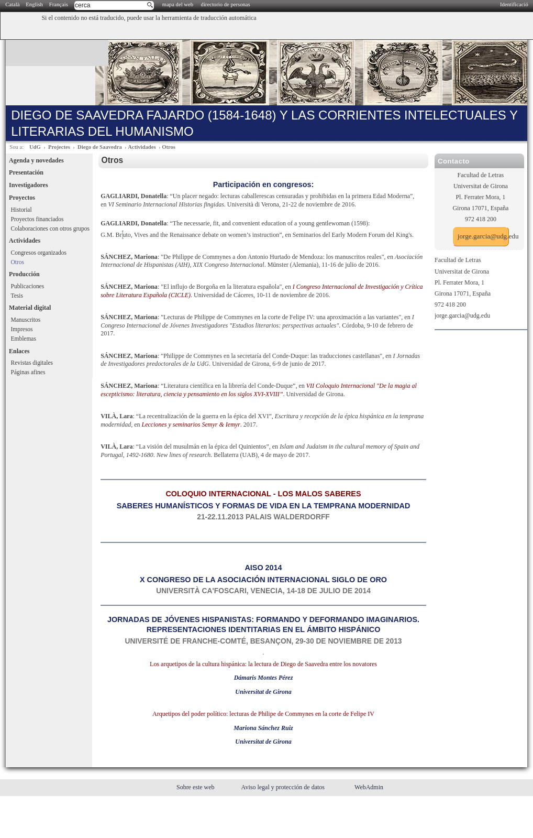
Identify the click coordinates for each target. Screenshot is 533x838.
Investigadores (28, 185)
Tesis (17, 295)
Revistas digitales (32, 363)
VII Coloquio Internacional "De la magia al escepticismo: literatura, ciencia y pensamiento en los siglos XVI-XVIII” (259, 390)
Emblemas (23, 338)
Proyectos (22, 197)
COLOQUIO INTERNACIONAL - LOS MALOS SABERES (263, 493)
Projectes (59, 147)
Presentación (26, 172)
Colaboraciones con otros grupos (50, 228)
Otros (168, 147)
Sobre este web (196, 787)
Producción (24, 274)
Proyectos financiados (37, 219)
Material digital (30, 307)
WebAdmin (368, 787)
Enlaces (19, 351)
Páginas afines (28, 372)
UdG (35, 147)
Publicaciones (28, 286)
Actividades (142, 147)
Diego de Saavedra (99, 147)
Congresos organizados (38, 252)
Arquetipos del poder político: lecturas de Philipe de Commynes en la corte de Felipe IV (263, 713)
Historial (21, 209)
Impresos (22, 329)
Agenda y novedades (36, 160)
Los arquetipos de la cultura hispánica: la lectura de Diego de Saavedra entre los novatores (263, 664)
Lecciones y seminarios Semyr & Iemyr (191, 424)
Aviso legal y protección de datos (283, 787)
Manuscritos (26, 320)
